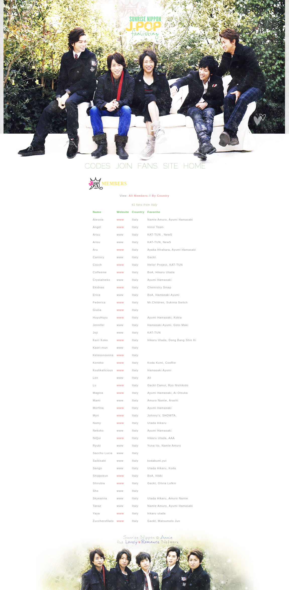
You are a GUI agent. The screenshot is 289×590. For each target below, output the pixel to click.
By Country (160, 195)
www (120, 219)
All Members (138, 195)
